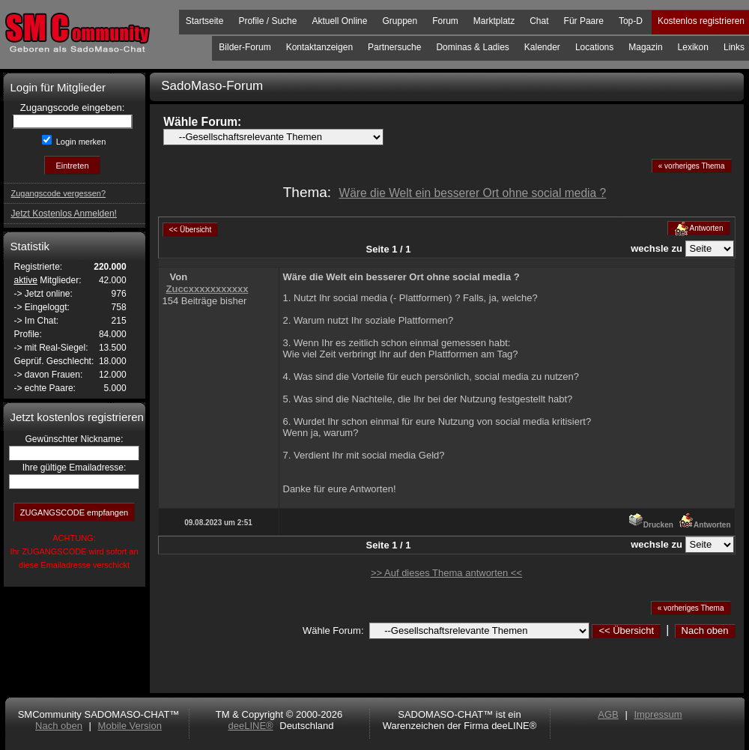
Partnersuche (394, 47)
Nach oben (705, 630)
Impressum (658, 714)
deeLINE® (250, 725)
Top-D (631, 21)
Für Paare (584, 21)
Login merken (80, 141)
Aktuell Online (339, 21)
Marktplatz (494, 21)
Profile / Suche (267, 21)
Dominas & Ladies (472, 47)
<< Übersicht (626, 630)
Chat (539, 21)
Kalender (542, 47)
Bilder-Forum (244, 47)
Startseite (205, 21)
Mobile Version (130, 725)
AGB (608, 714)
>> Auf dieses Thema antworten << (446, 572)
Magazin (645, 47)
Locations (594, 47)
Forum (445, 21)
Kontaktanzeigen (319, 47)
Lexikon (693, 47)
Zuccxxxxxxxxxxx (207, 288)
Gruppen (399, 21)
